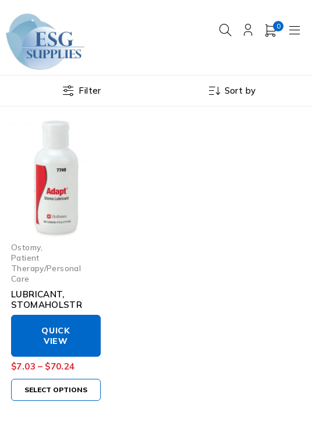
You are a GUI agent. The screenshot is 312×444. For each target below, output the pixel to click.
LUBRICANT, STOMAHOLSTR (46, 299)
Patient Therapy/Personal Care (46, 268)
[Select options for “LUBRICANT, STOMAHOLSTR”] (56, 390)
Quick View (55, 335)
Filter (90, 90)
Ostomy (26, 247)
